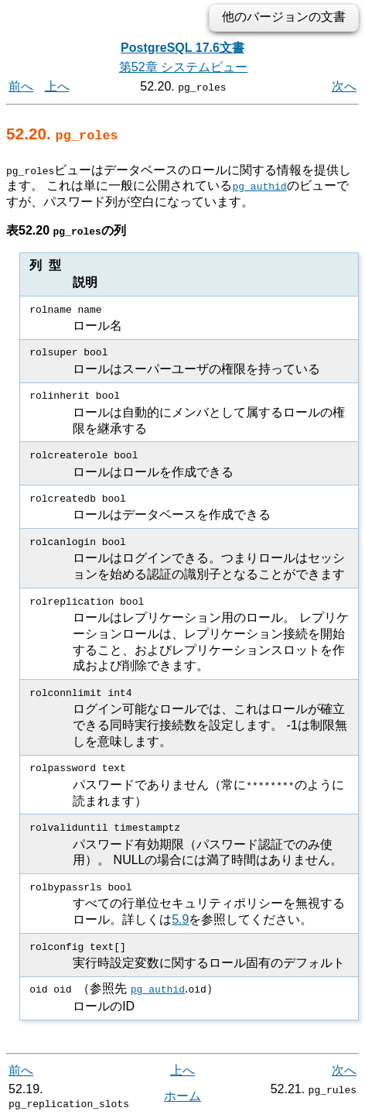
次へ (344, 86)
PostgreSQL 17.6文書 (182, 47)
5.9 (180, 918)
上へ (57, 86)
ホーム (182, 1094)
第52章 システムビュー (183, 67)
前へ (21, 86)
